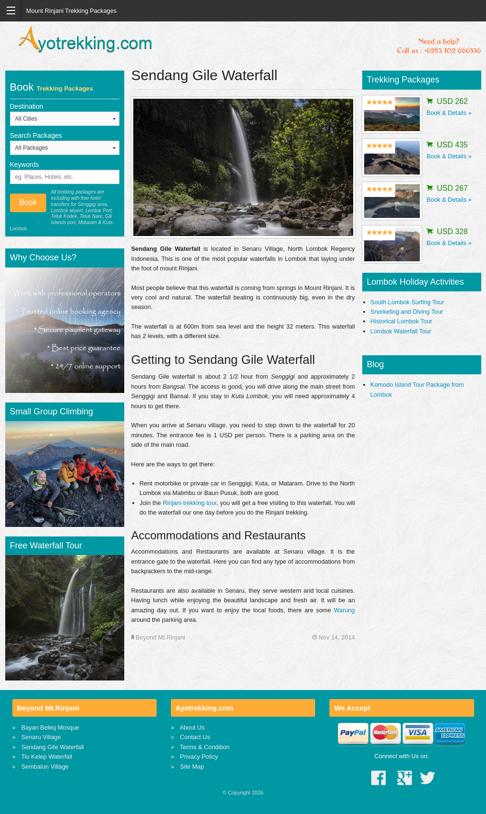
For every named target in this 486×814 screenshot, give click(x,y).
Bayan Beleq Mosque (50, 727)
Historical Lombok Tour (401, 321)
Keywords (24, 164)
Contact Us (195, 737)
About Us (192, 727)
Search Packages (36, 135)
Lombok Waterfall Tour (400, 331)
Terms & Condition (205, 747)
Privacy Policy (199, 756)
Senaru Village (41, 737)
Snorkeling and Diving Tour (406, 311)
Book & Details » (449, 112)
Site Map (192, 766)
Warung (344, 610)
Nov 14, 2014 (333, 637)
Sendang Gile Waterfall (52, 747)
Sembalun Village (45, 766)
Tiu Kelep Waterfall (46, 756)
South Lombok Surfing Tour (407, 302)
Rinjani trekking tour (190, 502)
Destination (26, 106)
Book (28, 202)
